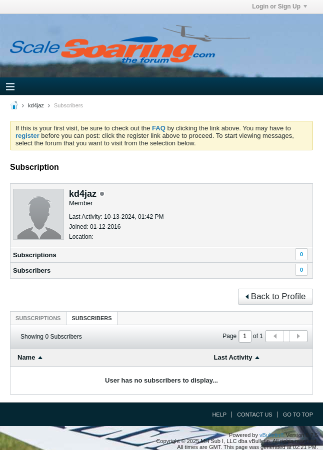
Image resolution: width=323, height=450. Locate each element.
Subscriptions (34, 255)
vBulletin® (272, 435)
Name (26, 357)
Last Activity (233, 357)
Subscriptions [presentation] (38, 318)
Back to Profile (276, 296)
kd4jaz (36, 105)
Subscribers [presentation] (92, 318)
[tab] (38, 318)
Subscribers (31, 270)
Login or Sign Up (279, 6)
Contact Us (254, 415)
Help (219, 415)
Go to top (298, 415)
